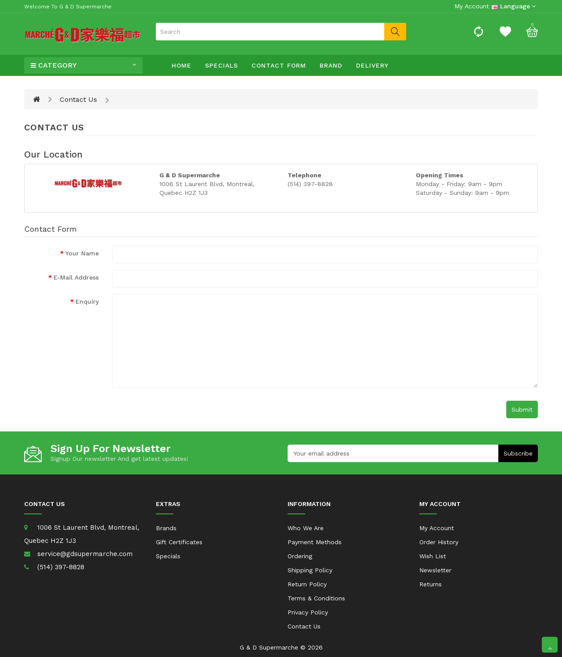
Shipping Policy (310, 570)
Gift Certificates (179, 542)
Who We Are (306, 527)
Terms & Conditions (316, 598)
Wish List (432, 556)
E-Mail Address (76, 277)
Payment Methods (315, 542)
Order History (438, 542)
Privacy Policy (308, 612)
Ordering (300, 556)
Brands (166, 527)
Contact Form (279, 65)
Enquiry (87, 301)
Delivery (372, 65)
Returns (430, 584)
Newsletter (435, 570)
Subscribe (518, 453)
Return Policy (307, 584)
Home (181, 65)
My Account (436, 527)
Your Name (82, 253)
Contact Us (78, 99)
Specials (221, 65)
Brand (331, 65)
